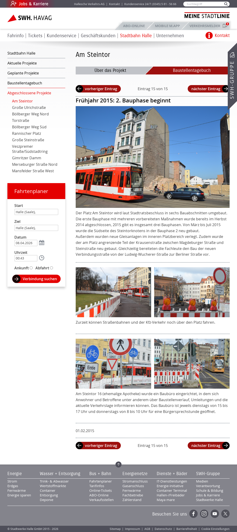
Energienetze (134, 473)
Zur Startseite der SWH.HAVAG (30, 18)
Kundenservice (61, 35)
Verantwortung (208, 485)
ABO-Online (134, 25)
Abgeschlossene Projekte (29, 92)
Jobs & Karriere (60, 4)
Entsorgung (49, 495)
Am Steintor (22, 101)
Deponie (46, 499)
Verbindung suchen (40, 278)
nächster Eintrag (205, 88)
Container (47, 490)
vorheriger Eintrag (101, 88)
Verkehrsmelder (206, 25)
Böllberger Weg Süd (29, 126)
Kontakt (114, 4)
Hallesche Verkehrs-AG (89, 4)
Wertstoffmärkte (53, 485)
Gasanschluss (133, 485)
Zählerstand (131, 499)
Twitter (225, 514)
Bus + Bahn (100, 473)
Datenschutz (163, 529)
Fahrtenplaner (31, 191)
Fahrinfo (15, 35)
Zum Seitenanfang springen (118, 464)
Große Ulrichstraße (29, 107)
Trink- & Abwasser (54, 481)
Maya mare (166, 499)
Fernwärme (16, 490)
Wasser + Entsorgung (60, 473)
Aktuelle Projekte (22, 63)
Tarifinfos (96, 485)
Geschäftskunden (98, 35)
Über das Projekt (110, 70)
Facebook (193, 514)
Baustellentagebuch (192, 70)
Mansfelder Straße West (33, 170)
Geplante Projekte (23, 73)
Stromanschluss (135, 481)
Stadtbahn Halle (136, 35)
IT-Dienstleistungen (172, 481)
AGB (147, 529)
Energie (14, 473)
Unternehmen (170, 35)
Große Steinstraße (28, 139)
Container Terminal (172, 490)
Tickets (35, 35)
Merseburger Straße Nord (34, 164)
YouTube (215, 514)
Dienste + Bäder (172, 473)
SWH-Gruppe (232, 80)
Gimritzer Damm (26, 157)
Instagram (204, 514)
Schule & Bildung (209, 490)
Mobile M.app (167, 25)
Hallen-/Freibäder (171, 495)
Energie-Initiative (170, 485)
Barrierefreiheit (186, 529)
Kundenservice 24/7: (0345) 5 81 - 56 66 (150, 4)
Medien (202, 481)
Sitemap (115, 529)
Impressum (132, 529)
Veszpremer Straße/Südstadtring (30, 149)
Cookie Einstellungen (215, 529)
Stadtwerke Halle (209, 499)
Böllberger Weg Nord (30, 114)
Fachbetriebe (132, 495)
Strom (12, 481)
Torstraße (20, 120)
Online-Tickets (100, 490)
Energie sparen (19, 495)
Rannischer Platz (26, 133)
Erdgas (12, 485)
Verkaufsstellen (101, 499)
